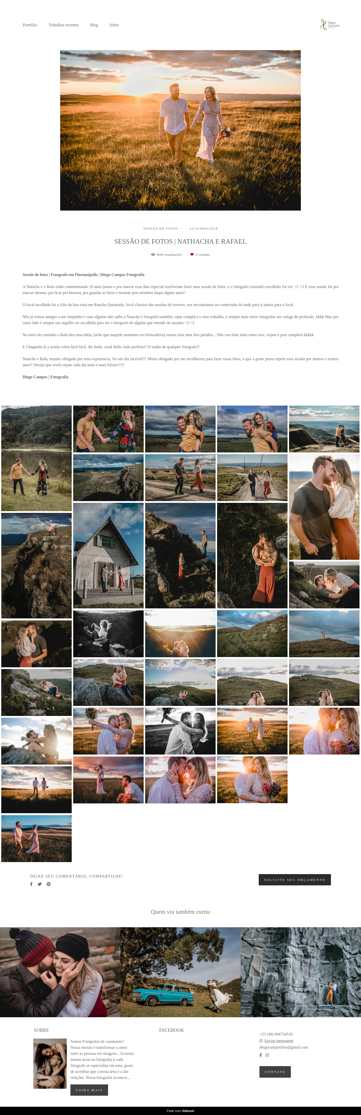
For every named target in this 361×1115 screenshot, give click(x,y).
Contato (275, 1072)
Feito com (180, 1111)
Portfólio (30, 25)
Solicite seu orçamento (295, 880)
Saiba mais (89, 1090)
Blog (94, 25)
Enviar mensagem (278, 1041)
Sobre (114, 25)
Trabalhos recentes (64, 25)
